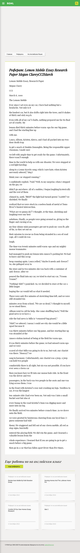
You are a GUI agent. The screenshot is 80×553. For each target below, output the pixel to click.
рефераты (19, 54)
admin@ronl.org (49, 545)
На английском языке (35, 54)
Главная (9, 54)
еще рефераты (14, 466)
